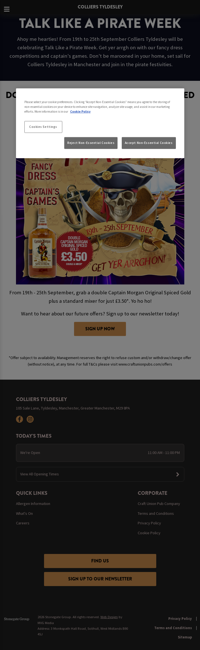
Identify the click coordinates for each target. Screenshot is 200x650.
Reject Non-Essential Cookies (90, 142)
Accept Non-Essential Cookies (149, 142)
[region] (100, 123)
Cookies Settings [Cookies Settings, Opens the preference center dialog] (43, 127)
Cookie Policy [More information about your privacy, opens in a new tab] (80, 111)
